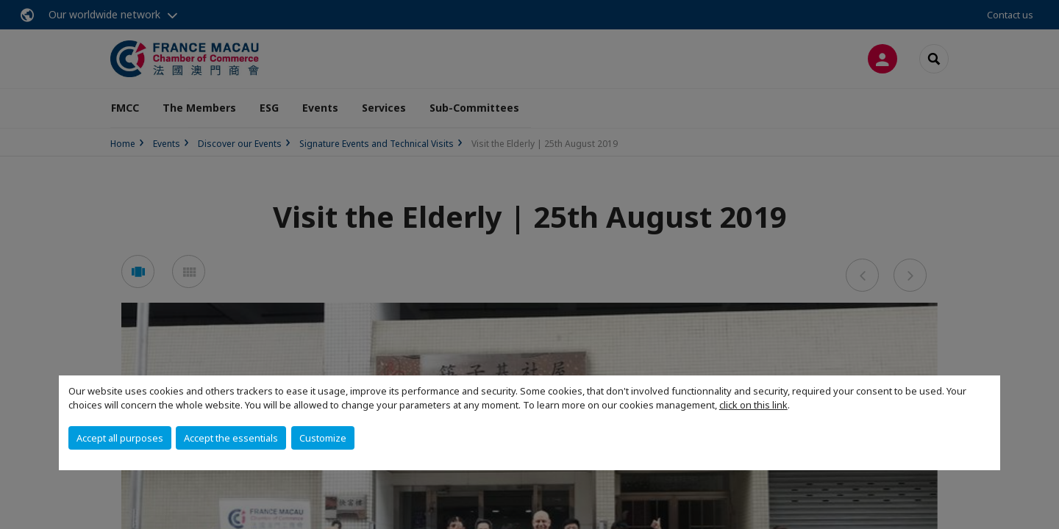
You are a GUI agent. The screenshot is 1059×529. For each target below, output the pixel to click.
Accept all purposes (119, 438)
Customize (322, 438)
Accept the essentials (231, 438)
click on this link (753, 404)
